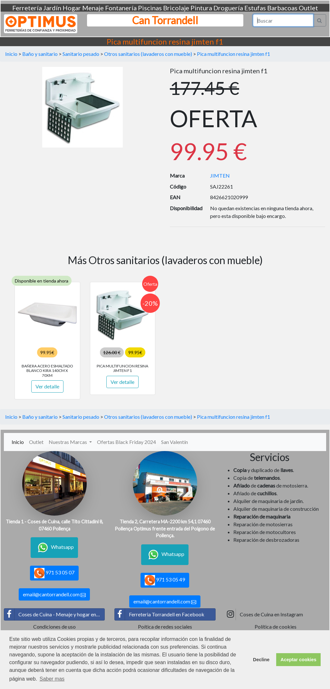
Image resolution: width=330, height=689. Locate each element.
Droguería (228, 8)
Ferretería (27, 8)
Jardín (52, 8)
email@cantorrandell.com (54, 594)
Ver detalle (47, 386)
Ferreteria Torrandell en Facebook (159, 614)
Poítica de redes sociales (165, 626)
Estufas (255, 8)
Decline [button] (261, 659)
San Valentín (174, 442)
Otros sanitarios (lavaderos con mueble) (148, 54)
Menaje (93, 8)
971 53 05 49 (165, 580)
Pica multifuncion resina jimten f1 (233, 54)
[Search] (283, 20)
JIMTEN (220, 175)
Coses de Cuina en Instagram (264, 614)
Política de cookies (275, 626)
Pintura (201, 8)
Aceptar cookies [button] (298, 659)
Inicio (11, 54)
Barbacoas (282, 8)
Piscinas (150, 8)
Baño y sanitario (40, 54)
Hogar (72, 8)
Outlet (308, 8)
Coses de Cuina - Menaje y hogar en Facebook (54, 614)
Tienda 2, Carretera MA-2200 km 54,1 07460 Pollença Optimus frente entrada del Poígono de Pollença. (165, 528)
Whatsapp (54, 548)
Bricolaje (176, 8)
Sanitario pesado (81, 54)
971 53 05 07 (54, 573)
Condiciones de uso (54, 626)
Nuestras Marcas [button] (68, 442)
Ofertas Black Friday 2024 (126, 442)
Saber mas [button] (52, 679)
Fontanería (121, 8)
